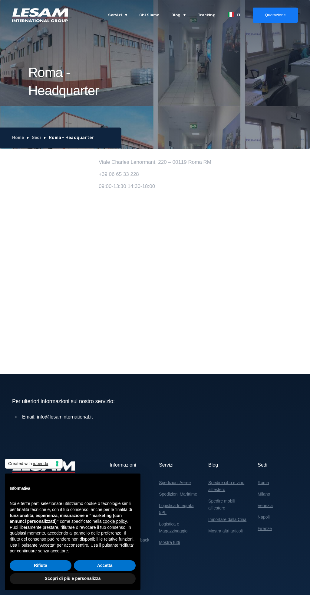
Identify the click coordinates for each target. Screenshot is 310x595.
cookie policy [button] (115, 521)
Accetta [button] (105, 565)
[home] (40, 15)
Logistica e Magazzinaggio (173, 527)
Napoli (264, 517)
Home (18, 137)
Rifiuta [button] (40, 565)
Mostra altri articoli (225, 531)
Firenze (265, 528)
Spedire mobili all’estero (221, 504)
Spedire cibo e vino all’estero (226, 486)
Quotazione (275, 15)
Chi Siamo (149, 15)
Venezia (265, 505)
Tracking (207, 15)
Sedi (36, 137)
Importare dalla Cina (227, 519)
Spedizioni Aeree (175, 482)
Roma (263, 482)
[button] (117, 15)
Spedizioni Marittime (178, 494)
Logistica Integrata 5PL (176, 509)
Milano (264, 494)
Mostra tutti (169, 542)
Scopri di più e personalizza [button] (73, 578)
